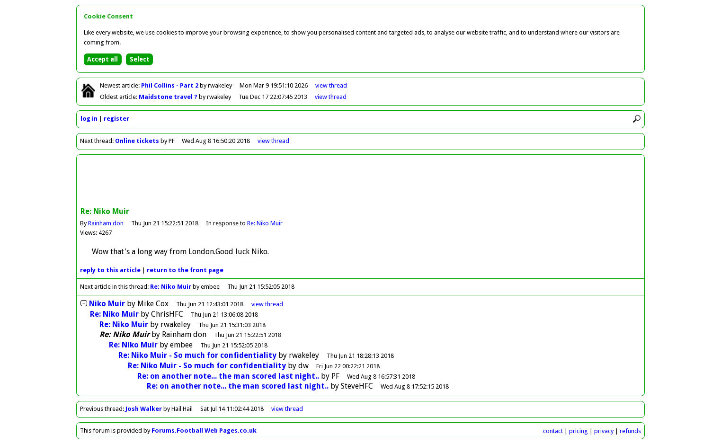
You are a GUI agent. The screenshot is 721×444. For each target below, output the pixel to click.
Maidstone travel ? (169, 96)
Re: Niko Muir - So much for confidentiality (197, 355)
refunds (630, 431)
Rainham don (106, 223)
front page (185, 270)
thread (267, 304)
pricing (578, 431)
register (116, 118)
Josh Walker (143, 408)
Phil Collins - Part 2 (170, 85)
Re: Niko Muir (265, 223)
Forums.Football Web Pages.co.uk (204, 430)
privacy (604, 431)
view (331, 85)
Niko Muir (107, 303)
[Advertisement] (360, 181)
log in (89, 118)
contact (553, 431)
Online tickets (137, 140)
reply (110, 270)
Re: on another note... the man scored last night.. (228, 376)
